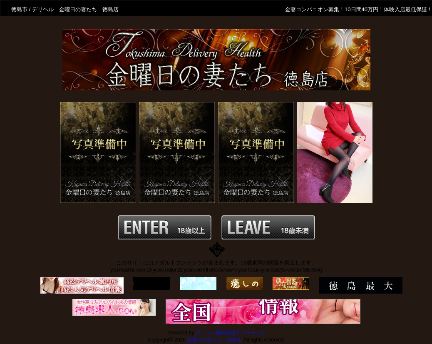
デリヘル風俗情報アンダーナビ (231, 333)
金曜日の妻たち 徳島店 (214, 340)
